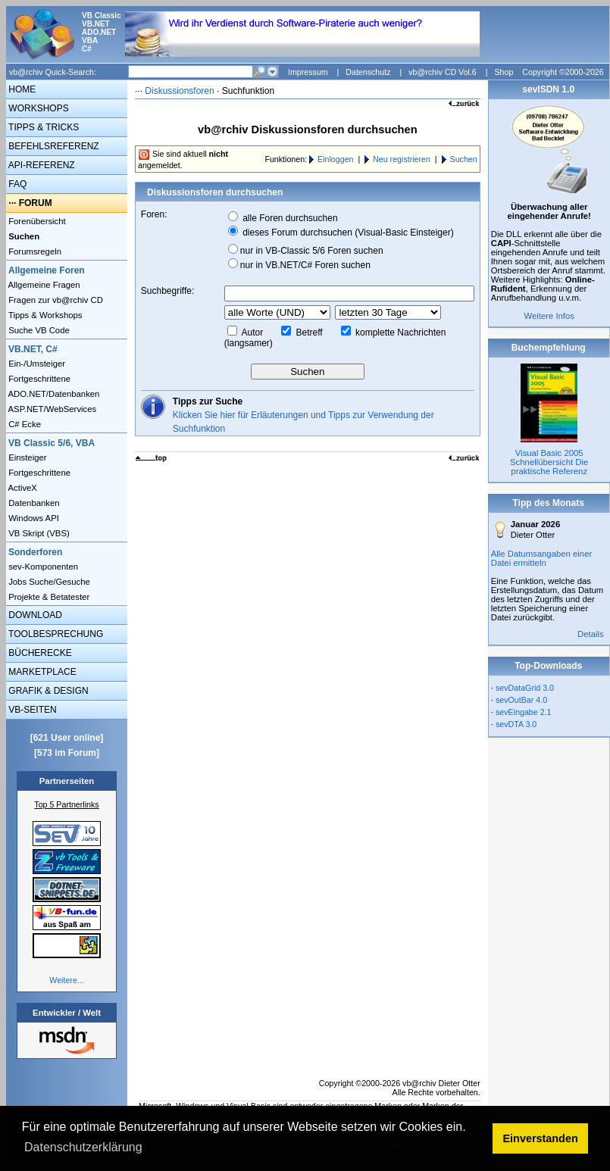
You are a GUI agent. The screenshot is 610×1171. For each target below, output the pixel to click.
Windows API (32, 518)
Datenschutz (368, 72)
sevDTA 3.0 (516, 724)
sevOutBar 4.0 (521, 699)
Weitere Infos (549, 315)
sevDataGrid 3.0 (525, 687)
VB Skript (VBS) (38, 533)
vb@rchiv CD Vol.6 (442, 72)
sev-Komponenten (42, 566)
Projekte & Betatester (47, 596)
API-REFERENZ (40, 165)
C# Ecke (23, 424)
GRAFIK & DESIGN (47, 690)
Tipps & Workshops (44, 315)
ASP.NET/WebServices (51, 409)
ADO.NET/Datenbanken (52, 393)
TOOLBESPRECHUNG (54, 634)
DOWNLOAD (34, 615)
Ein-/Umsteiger (35, 363)
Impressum (308, 72)
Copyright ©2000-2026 (562, 72)
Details (590, 634)
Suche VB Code (38, 330)
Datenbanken (33, 502)
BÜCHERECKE (39, 653)
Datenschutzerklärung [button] (83, 1147)
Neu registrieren (401, 159)
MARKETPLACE (41, 672)
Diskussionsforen (179, 91)
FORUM (35, 203)
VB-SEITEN (31, 709)
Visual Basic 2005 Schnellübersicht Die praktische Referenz (549, 462)
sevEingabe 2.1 (523, 712)
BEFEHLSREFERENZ (52, 146)
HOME (21, 89)
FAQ (16, 184)
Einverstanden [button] (540, 1138)
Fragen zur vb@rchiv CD (54, 299)
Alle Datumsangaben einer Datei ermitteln (542, 558)
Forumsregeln (33, 251)
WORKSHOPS (37, 108)
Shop (503, 72)
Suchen (463, 159)
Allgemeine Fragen (43, 284)
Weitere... (66, 980)
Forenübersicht (36, 221)
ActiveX (21, 487)
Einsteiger (26, 457)
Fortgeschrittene (38, 378)
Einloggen (335, 159)
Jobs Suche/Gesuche (48, 581)
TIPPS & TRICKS (42, 127)
